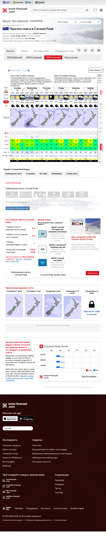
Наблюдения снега (13, 174)
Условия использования (12, 520)
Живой (24, 51)
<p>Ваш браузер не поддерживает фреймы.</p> (69, 363)
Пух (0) (19, 259)
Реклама (19, 508)
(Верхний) (14, 57)
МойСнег (7, 466)
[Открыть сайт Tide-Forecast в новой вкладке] (29, 2)
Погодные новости (41, 461)
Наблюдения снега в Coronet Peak (21, 273)
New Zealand (20, 21)
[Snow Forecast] (15, 10)
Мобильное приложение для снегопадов (52, 453)
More (6, 118)
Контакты (45, 508)
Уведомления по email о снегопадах (49, 449)
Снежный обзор (10, 453)
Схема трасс (72, 174)
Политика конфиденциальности (38, 520)
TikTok (58, 488)
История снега (41, 51)
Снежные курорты (11, 445)
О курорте (30, 174)
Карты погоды (71, 57)
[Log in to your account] (95, 10)
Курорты (6, 21)
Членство (36, 445)
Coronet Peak (36, 21)
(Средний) (34, 57)
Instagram (59, 484)
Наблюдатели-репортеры (44, 457)
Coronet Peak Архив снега (53, 274)
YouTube (59, 492)
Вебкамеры (57, 174)
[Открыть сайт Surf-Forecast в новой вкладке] (7, 2)
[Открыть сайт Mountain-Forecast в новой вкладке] (18, 2)
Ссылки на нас (60, 508)
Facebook (59, 480)
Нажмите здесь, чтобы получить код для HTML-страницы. (20, 378)
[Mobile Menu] (101, 10)
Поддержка (32, 508)
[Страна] (67, 22)
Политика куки (61, 520)
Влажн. (6, 152)
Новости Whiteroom (12, 457)
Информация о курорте (66, 51)
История (43, 174)
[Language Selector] (18, 428)
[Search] (87, 10)
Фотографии (9, 461)
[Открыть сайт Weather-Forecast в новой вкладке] (40, 2)
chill (6, 148)
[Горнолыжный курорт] (89, 22)
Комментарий (77, 508)
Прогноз (10, 51)
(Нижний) (53, 57)
